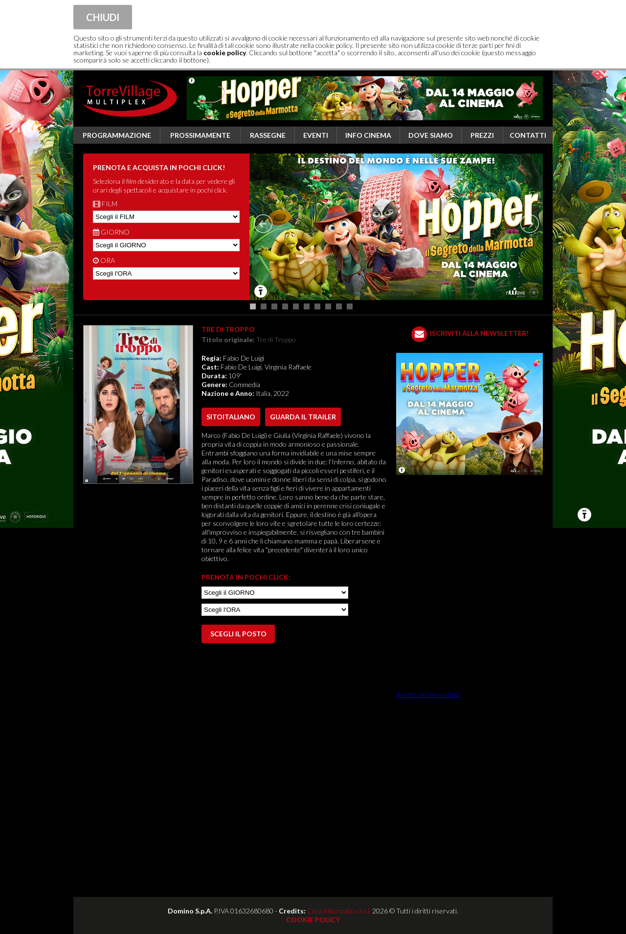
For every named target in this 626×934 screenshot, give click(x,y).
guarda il (303, 417)
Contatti (528, 135)
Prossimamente (200, 135)
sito (230, 417)
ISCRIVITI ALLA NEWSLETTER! (479, 333)
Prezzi (482, 135)
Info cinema (368, 135)
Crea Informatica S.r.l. (339, 911)
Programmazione (117, 135)
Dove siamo (430, 135)
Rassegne (268, 135)
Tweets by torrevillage (428, 694)
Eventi (315, 135)
